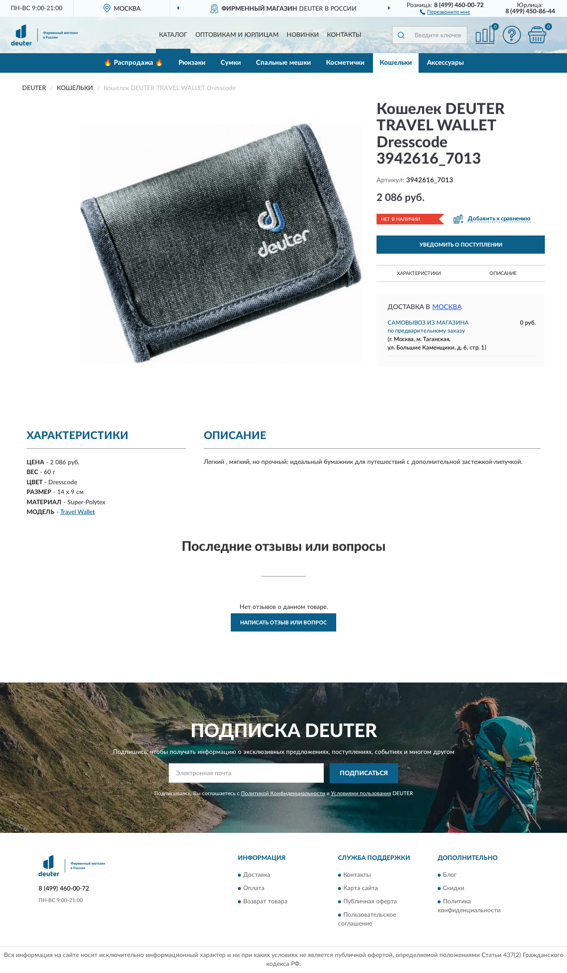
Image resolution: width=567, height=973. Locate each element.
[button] (445, 11)
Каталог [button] (173, 35)
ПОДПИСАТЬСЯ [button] (364, 773)
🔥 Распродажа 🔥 (133, 62)
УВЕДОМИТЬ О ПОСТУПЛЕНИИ (460, 244)
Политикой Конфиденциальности (283, 793)
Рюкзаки (192, 62)
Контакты (344, 35)
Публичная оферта (370, 902)
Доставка (256, 875)
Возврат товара (265, 902)
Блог (450, 875)
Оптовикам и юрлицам (237, 35)
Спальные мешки (283, 62)
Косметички (345, 62)
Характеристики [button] (419, 273)
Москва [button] (447, 307)
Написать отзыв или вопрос (283, 622)
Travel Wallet (77, 512)
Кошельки (396, 62)
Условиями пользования (361, 793)
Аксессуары (445, 62)
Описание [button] (503, 273)
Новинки (303, 35)
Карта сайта (360, 889)
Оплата (253, 889)
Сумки (231, 62)
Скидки (453, 889)
